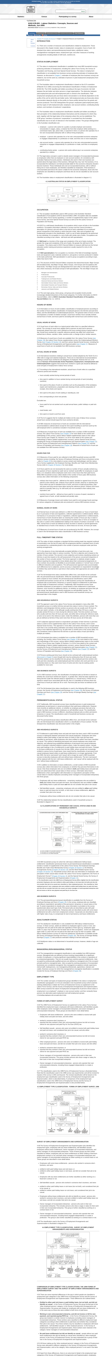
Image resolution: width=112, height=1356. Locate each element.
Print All (44, 35)
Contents (33, 46)
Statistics (20, 16)
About (91, 16)
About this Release (33, 41)
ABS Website (67, 2)
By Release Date (31, 20)
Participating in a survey (67, 16)
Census (44, 16)
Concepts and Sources (49, 38)
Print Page (37, 35)
